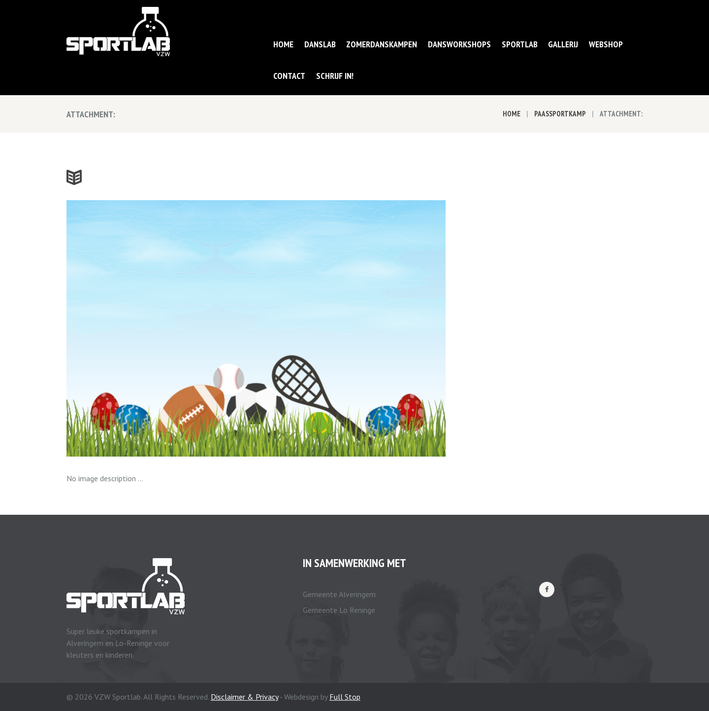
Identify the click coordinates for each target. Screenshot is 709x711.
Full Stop (344, 697)
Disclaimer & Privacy (244, 697)
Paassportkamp (560, 113)
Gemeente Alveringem (339, 594)
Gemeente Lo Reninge (339, 610)
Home (511, 113)
